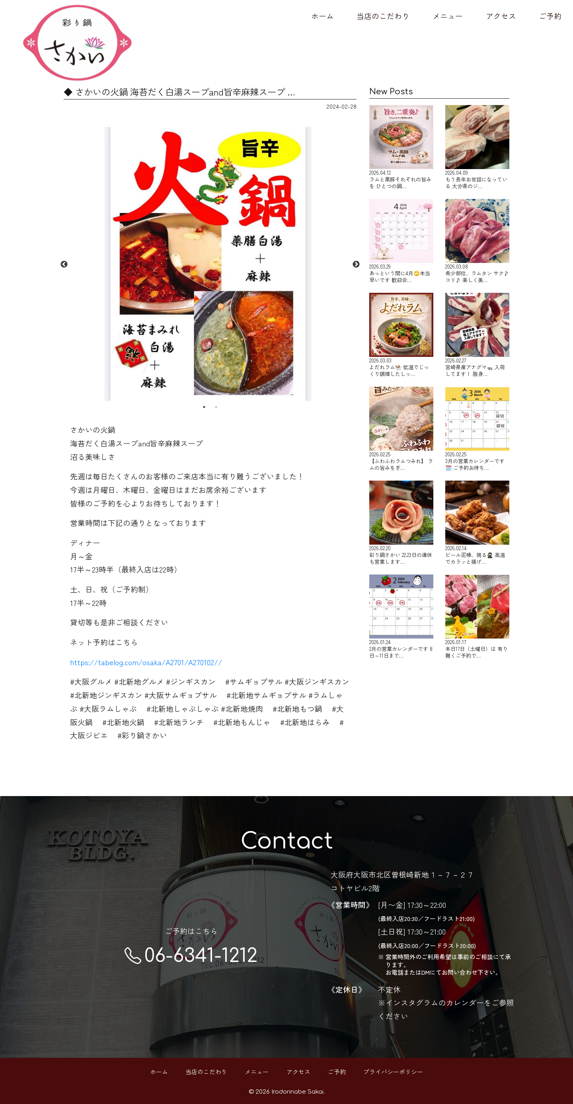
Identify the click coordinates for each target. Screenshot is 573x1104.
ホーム (322, 15)
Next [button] (356, 265)
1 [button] (204, 407)
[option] (210, 264)
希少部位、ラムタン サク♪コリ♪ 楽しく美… (477, 241)
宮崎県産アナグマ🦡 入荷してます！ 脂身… (477, 335)
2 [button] (216, 407)
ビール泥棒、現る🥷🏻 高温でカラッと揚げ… (477, 523)
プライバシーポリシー (393, 1071)
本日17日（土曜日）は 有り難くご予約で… (477, 616)
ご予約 (550, 15)
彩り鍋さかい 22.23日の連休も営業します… (401, 523)
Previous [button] (64, 265)
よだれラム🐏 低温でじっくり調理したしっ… (401, 335)
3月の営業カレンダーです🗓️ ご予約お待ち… (477, 429)
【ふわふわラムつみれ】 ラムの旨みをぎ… (401, 429)
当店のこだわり (383, 15)
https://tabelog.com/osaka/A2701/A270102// (146, 661)
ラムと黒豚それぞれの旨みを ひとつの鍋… (401, 147)
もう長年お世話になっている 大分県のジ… (477, 147)
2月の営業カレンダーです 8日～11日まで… (401, 616)
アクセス (501, 15)
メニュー (448, 15)
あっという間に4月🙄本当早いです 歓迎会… (401, 241)
